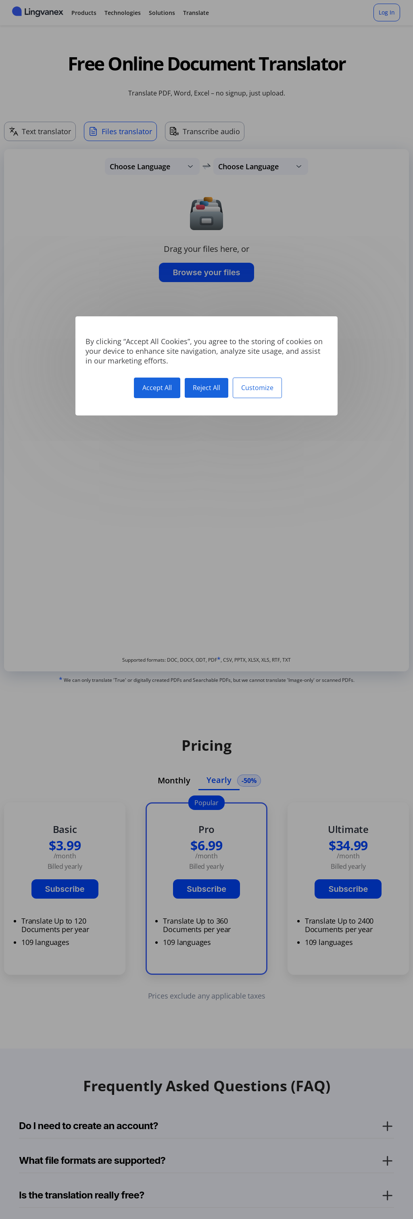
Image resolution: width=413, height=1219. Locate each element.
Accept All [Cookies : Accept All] (157, 387)
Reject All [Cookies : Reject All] (206, 387)
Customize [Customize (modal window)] (257, 387)
